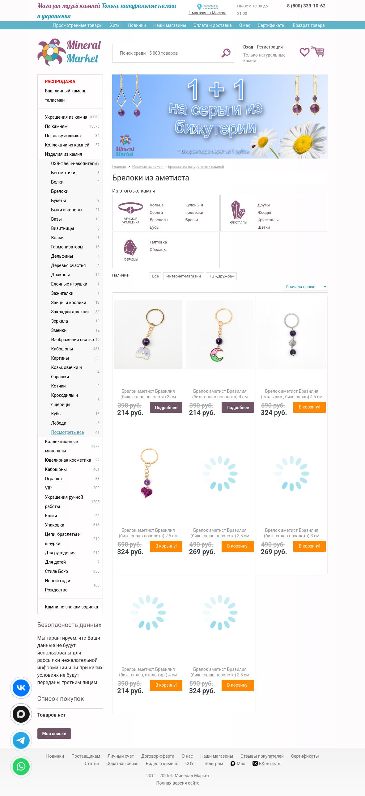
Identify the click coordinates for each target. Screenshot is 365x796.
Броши (191, 220)
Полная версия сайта (178, 783)
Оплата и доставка (212, 25)
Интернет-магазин (183, 276)
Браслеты (159, 220)
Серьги (156, 212)
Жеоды (264, 212)
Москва (210, 6)
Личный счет (121, 756)
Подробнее (166, 407)
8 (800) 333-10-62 (306, 6)
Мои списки (54, 733)
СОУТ (191, 763)
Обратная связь (122, 763)
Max (238, 763)
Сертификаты (272, 25)
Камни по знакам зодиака (71, 606)
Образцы (158, 249)
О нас (244, 25)
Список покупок (60, 698)
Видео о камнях (162, 763)
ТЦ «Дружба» (221, 276)
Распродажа (60, 81)
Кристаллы (267, 220)
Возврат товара (309, 25)
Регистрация (270, 46)
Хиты (115, 25)
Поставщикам (85, 756)
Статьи (92, 763)
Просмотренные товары (78, 25)
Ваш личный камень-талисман (66, 95)
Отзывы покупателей (262, 756)
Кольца (157, 205)
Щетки (263, 227)
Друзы (263, 205)
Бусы (154, 227)
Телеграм (213, 763)
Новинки (137, 25)
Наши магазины (169, 25)
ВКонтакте (266, 763)
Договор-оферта (157, 756)
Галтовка (158, 242)
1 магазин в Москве (207, 13)
